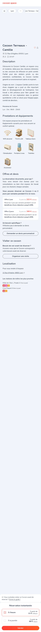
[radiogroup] (20, 616)
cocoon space (9, 3)
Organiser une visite (20, 256)
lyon (12, 11)
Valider (20, 628)
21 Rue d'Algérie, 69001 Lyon (15, 53)
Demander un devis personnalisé (20, 233)
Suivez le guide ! (14, 599)
